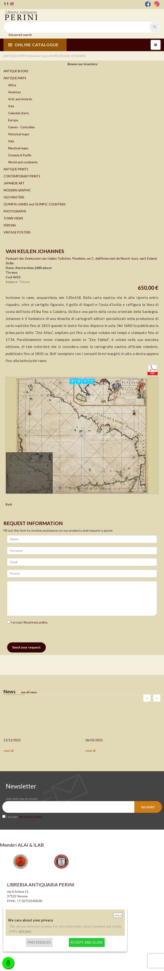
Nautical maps (18, 148)
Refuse (118, 915)
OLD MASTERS (14, 197)
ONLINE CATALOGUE (33, 44)
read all (9, 750)
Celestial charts (18, 113)
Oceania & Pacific (20, 155)
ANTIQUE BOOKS (16, 71)
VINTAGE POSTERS (17, 232)
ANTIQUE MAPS (15, 78)
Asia (11, 106)
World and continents (23, 162)
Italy (11, 141)
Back (9, 504)
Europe (13, 120)
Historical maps (18, 134)
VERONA (10, 225)
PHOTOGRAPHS (15, 211)
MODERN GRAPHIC (17, 190)
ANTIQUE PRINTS (16, 169)
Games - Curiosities (21, 127)
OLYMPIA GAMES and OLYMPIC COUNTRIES (35, 204)
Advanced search (20, 35)
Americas (14, 92)
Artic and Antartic (20, 99)
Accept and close (87, 942)
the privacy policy (35, 622)
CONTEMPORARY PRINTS (22, 176)
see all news (29, 692)
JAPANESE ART (14, 183)
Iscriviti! (148, 807)
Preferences (39, 942)
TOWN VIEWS (13, 218)
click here (24, 931)
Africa (12, 85)
